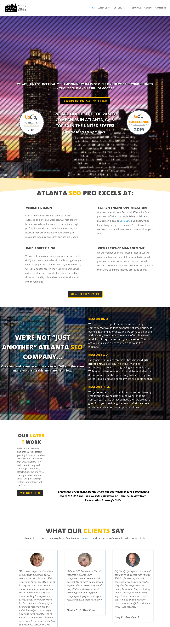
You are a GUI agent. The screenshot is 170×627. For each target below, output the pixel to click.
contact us (86, 538)
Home (92, 8)
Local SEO (125, 220)
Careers (148, 8)
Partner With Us (30, 492)
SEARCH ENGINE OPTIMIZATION (122, 208)
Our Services (120, 8)
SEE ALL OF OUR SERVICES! (85, 294)
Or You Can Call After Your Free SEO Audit (85, 101)
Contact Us (160, 8)
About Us (102, 8)
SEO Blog (136, 8)
